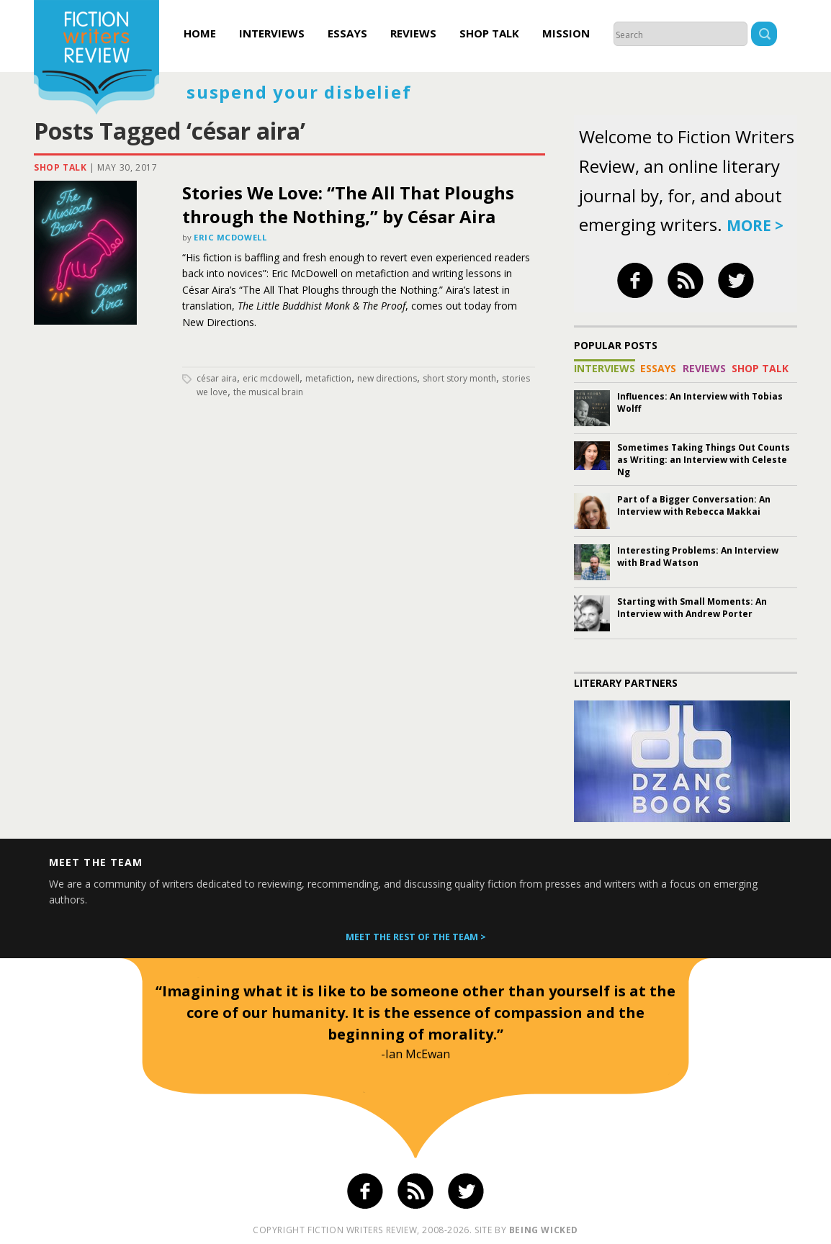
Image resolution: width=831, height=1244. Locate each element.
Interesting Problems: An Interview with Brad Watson (697, 556)
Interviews (272, 33)
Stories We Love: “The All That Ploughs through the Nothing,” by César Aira (348, 204)
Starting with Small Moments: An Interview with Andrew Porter (692, 607)
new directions (387, 378)
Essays (347, 33)
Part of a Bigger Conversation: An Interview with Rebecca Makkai (694, 505)
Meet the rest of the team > (416, 937)
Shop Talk (489, 33)
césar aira (217, 378)
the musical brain (268, 392)
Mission (566, 33)
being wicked (543, 1230)
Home (200, 33)
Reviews (413, 33)
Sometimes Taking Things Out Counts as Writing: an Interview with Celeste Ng (703, 459)
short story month (459, 378)
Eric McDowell (230, 237)
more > (755, 225)
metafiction (328, 378)
